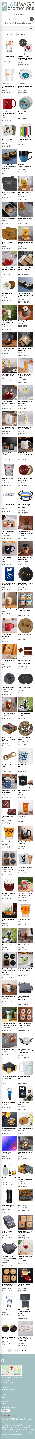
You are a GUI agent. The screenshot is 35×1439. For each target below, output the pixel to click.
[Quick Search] (15, 19)
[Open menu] (31, 28)
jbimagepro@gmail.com (23, 23)
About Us (4, 1397)
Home (3, 1394)
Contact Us (4, 1401)
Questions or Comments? (9, 1407)
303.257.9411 (9, 23)
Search (3, 1404)
